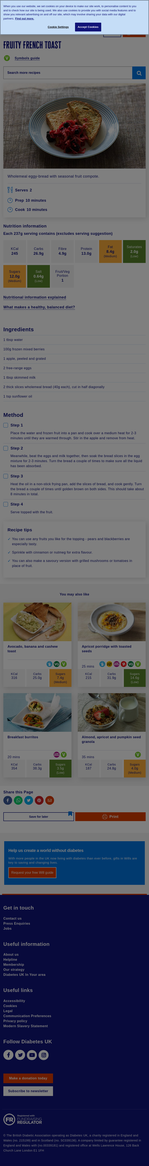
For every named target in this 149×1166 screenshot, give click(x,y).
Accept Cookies (88, 27)
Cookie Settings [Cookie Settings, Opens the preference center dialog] (58, 27)
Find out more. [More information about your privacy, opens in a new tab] (24, 18)
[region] (74, 17)
